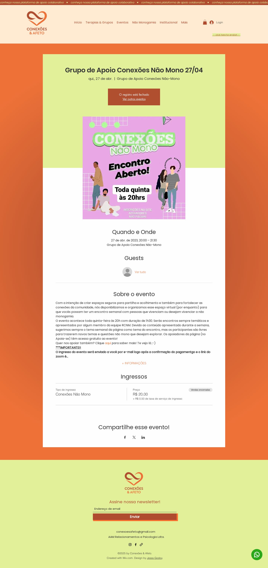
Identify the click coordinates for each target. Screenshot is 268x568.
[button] (205, 22)
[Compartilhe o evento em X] (134, 437)
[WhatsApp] (257, 559)
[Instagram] (130, 544)
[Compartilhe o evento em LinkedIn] (143, 437)
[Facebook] (136, 544)
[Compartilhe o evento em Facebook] (125, 437)
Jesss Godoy (154, 558)
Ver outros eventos (134, 99)
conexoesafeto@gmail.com (135, 532)
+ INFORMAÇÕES (134, 363)
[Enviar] (135, 516)
